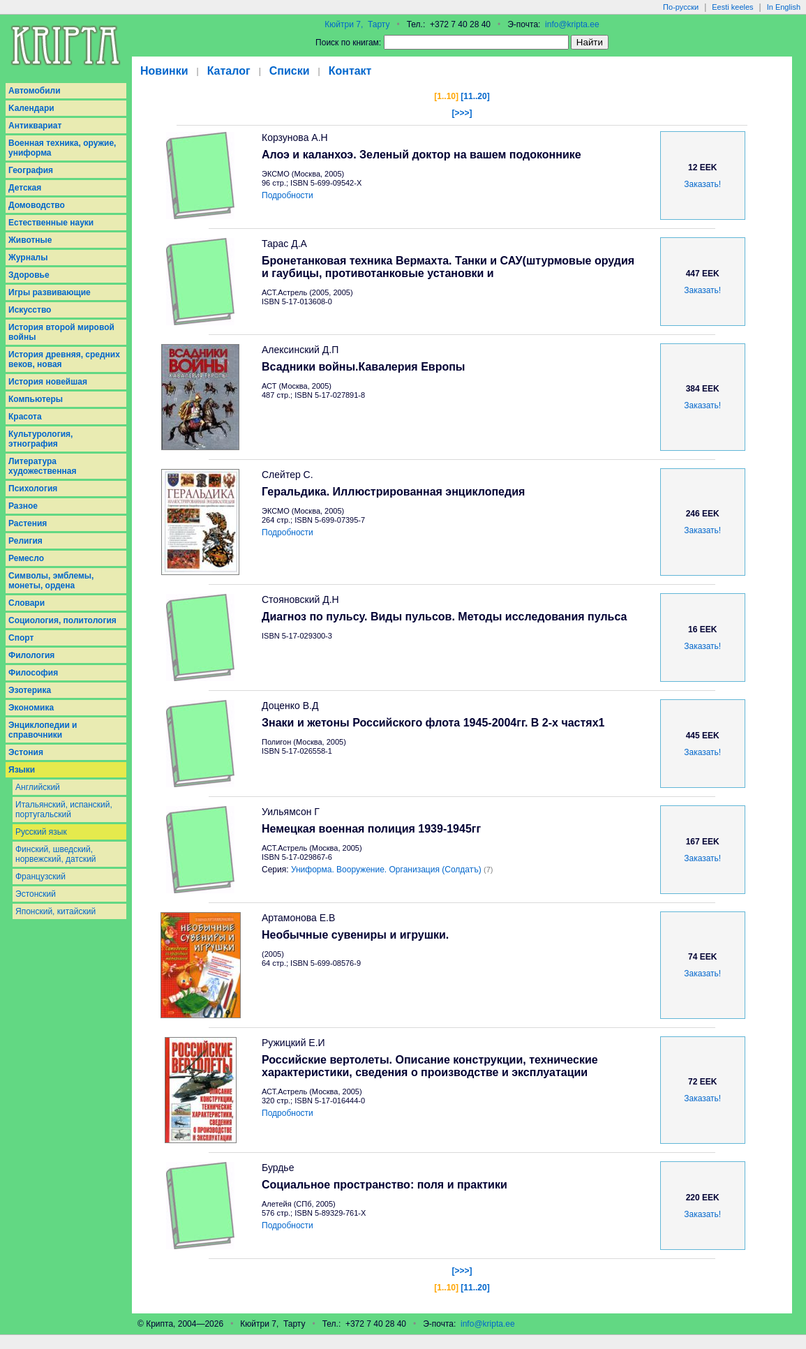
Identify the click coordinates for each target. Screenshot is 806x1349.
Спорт (20, 638)
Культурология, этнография (40, 439)
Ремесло (26, 558)
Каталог (229, 71)
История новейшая (47, 382)
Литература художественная (42, 466)
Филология (31, 655)
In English (783, 7)
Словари (26, 603)
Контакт (350, 71)
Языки (21, 770)
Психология (32, 488)
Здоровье (29, 275)
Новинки (164, 71)
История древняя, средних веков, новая (64, 359)
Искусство (29, 310)
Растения (27, 523)
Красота (25, 417)
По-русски (681, 7)
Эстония (25, 752)
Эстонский (35, 894)
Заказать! (702, 184)
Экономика (31, 708)
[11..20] (475, 96)
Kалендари (31, 108)
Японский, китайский (55, 911)
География (30, 170)
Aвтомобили (34, 91)
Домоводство (36, 205)
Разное (23, 506)
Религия (25, 541)
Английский (37, 787)
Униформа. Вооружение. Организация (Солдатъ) (386, 869)
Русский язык (41, 832)
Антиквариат (34, 126)
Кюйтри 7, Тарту (356, 24)
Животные (30, 240)
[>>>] (461, 113)
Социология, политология (62, 620)
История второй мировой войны (61, 332)
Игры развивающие (49, 292)
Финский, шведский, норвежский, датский (55, 854)
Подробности (287, 195)
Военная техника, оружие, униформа (62, 148)
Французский (40, 876)
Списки (289, 71)
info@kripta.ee (572, 24)
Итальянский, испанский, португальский (63, 809)
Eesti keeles (732, 7)
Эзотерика (29, 690)
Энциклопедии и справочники (42, 730)
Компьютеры (35, 399)
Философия (33, 673)
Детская (24, 188)
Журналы (27, 257)
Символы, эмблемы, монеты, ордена (51, 580)
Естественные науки (51, 223)
